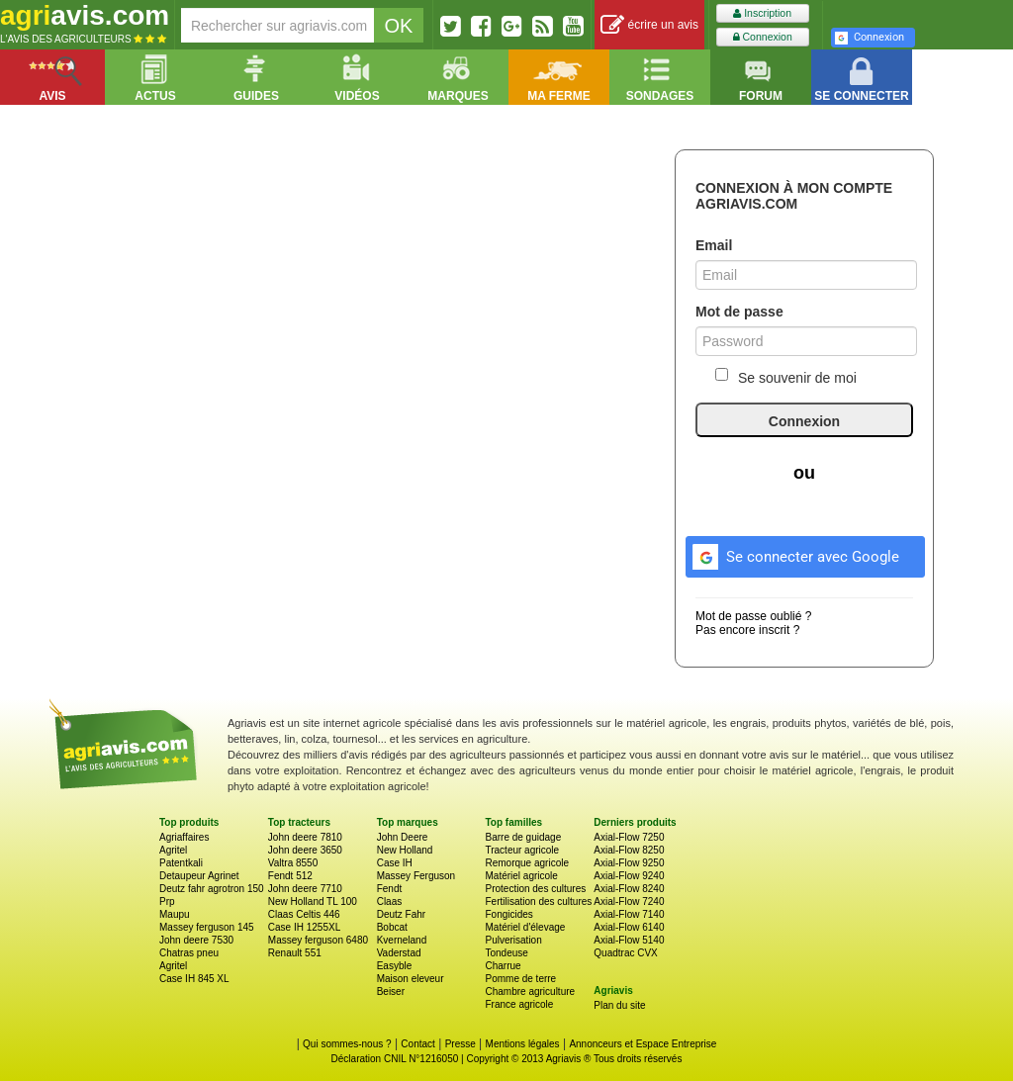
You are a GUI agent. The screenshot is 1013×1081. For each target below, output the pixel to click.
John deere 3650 (305, 850)
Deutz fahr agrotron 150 (211, 888)
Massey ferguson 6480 (318, 940)
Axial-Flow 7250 (629, 837)
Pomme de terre (520, 978)
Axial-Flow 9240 (629, 875)
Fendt (390, 888)
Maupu (174, 914)
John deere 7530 (196, 940)
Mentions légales (523, 1043)
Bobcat (392, 927)
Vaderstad (399, 952)
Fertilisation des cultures (538, 901)
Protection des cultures (535, 888)
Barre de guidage (523, 837)
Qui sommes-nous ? (347, 1043)
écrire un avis (649, 25)
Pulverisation (513, 940)
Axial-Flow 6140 (629, 927)
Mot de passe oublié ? (753, 616)
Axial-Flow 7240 (629, 901)
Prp (167, 901)
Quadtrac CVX (625, 952)
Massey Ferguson (416, 875)
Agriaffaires (184, 837)
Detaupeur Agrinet (199, 875)
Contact (417, 1043)
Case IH (395, 862)
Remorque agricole (527, 862)
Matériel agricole (521, 875)
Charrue (502, 965)
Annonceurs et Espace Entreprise (642, 1043)
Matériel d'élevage (525, 927)
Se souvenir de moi (786, 377)
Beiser (391, 991)
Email (713, 245)
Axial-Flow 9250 (629, 862)
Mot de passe (739, 311)
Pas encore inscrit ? (747, 630)
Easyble (395, 965)
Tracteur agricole (522, 850)
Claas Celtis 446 (304, 914)
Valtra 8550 (293, 862)
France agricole (519, 1004)
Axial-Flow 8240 (629, 888)
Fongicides (508, 914)
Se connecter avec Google (793, 554)
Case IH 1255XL (304, 927)
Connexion (762, 37)
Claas (390, 901)
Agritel (173, 850)
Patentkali (181, 862)
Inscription (762, 13)
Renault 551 (295, 952)
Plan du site (619, 1005)
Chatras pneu (189, 952)
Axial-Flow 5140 (629, 940)
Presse (460, 1043)
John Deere (402, 837)
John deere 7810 (305, 837)
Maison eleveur (410, 978)
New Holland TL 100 (312, 901)
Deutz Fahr (401, 914)
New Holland (405, 850)
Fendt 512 (290, 875)
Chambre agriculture (530, 991)
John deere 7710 (305, 888)
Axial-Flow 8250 (629, 850)
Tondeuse (506, 952)
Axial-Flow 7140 (629, 914)
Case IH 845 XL (194, 978)
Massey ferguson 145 (206, 927)
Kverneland (402, 940)
